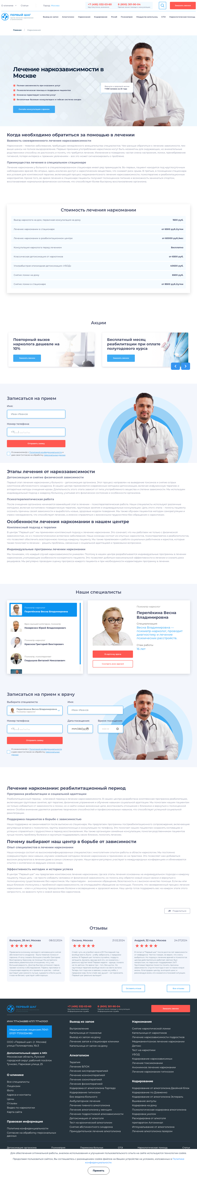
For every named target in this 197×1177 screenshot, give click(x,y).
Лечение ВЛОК (79, 1066)
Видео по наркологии (21, 1107)
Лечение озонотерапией (86, 1079)
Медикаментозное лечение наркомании (158, 1041)
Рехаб (114, 17)
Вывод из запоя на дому (85, 1037)
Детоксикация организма (21, 1147)
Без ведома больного (83, 1096)
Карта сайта (14, 1112)
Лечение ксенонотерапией (87, 1075)
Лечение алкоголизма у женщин (91, 1109)
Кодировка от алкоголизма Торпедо (93, 1088)
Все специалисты (18, 1081)
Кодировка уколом (144, 1114)
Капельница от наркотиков (149, 1032)
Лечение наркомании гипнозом (153, 1071)
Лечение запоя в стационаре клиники (94, 1041)
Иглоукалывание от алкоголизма (153, 1126)
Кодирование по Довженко (149, 1092)
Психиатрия (127, 17)
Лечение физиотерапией (86, 1083)
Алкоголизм (68, 17)
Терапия (75, 1062)
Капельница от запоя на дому (89, 1045)
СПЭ (163, 17)
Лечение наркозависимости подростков (158, 1037)
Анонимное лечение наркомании (154, 1067)
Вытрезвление (79, 1028)
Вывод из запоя (50, 17)
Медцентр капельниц (147, 17)
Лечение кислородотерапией (89, 1070)
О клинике (7, 5)
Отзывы (12, 1103)
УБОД (136, 1054)
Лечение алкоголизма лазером (152, 1131)
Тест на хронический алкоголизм (91, 1122)
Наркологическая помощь (182, 17)
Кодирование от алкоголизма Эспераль (157, 1096)
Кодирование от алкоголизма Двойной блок (160, 1088)
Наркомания (84, 17)
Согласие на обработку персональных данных (31, 1134)
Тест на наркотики (143, 1050)
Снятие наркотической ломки (151, 1028)
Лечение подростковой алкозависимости (96, 1114)
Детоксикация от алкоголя (87, 1118)
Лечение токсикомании (147, 1063)
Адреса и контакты (19, 1094)
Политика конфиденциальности (27, 1128)
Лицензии (13, 1086)
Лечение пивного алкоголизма (90, 1105)
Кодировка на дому (144, 1105)
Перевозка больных (91, 1147)
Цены (10, 1099)
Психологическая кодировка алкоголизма (159, 1109)
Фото (10, 1090)
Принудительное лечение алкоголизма (95, 1131)
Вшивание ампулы (144, 1101)
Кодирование (100, 17)
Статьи (24, 5)
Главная (17, 30)
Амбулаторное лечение (85, 1101)
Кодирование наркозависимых (152, 1058)
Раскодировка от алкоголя (149, 1118)
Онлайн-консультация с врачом (34, 109)
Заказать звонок (183, 5)
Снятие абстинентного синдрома (91, 1126)
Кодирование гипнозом (85, 1092)
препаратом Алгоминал (147, 1122)
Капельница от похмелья (86, 1032)
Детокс (136, 1045)
